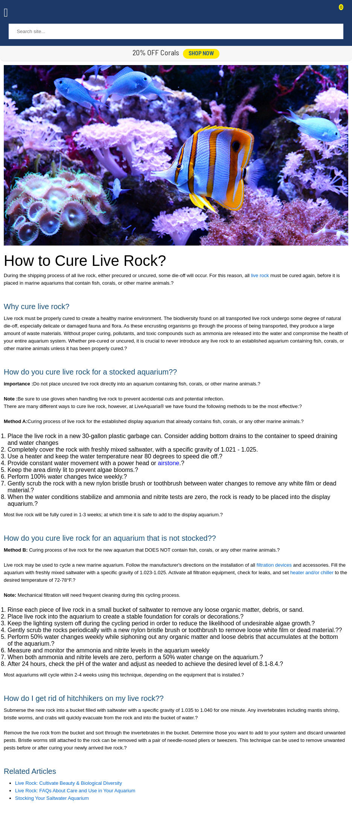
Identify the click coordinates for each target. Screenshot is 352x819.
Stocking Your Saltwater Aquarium (52, 798)
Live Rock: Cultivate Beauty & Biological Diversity (68, 783)
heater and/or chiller (312, 572)
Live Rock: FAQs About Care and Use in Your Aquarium (75, 790)
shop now (201, 54)
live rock (260, 275)
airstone (168, 463)
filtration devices (274, 565)
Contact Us (322, 13)
